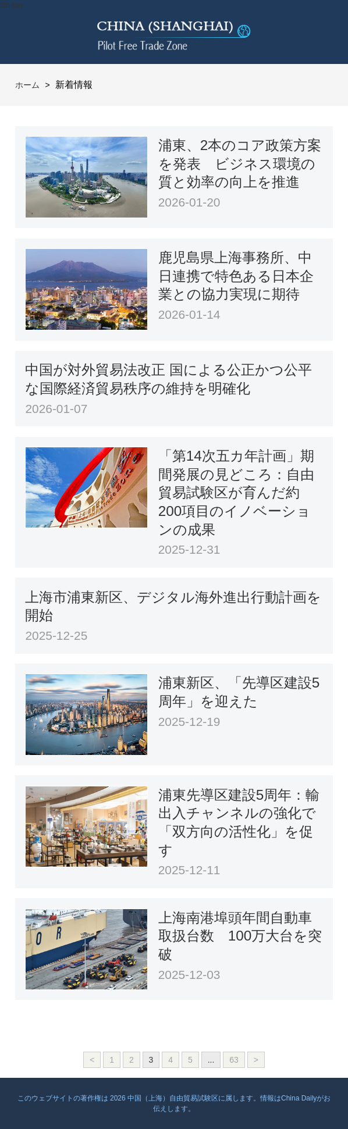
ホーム (27, 85)
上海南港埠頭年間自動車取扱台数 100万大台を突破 (240, 936)
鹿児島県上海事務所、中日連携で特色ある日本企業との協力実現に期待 (236, 276)
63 (234, 1059)
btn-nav (11, 5)
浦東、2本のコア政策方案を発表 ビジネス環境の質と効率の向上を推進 (240, 163)
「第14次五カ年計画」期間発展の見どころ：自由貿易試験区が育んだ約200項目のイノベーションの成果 (236, 492)
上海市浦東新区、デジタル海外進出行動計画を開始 (173, 606)
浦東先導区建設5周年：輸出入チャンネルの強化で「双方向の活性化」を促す (239, 822)
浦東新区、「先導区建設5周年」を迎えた (239, 692)
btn (316, 32)
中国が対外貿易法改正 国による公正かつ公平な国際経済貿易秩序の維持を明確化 (168, 379)
